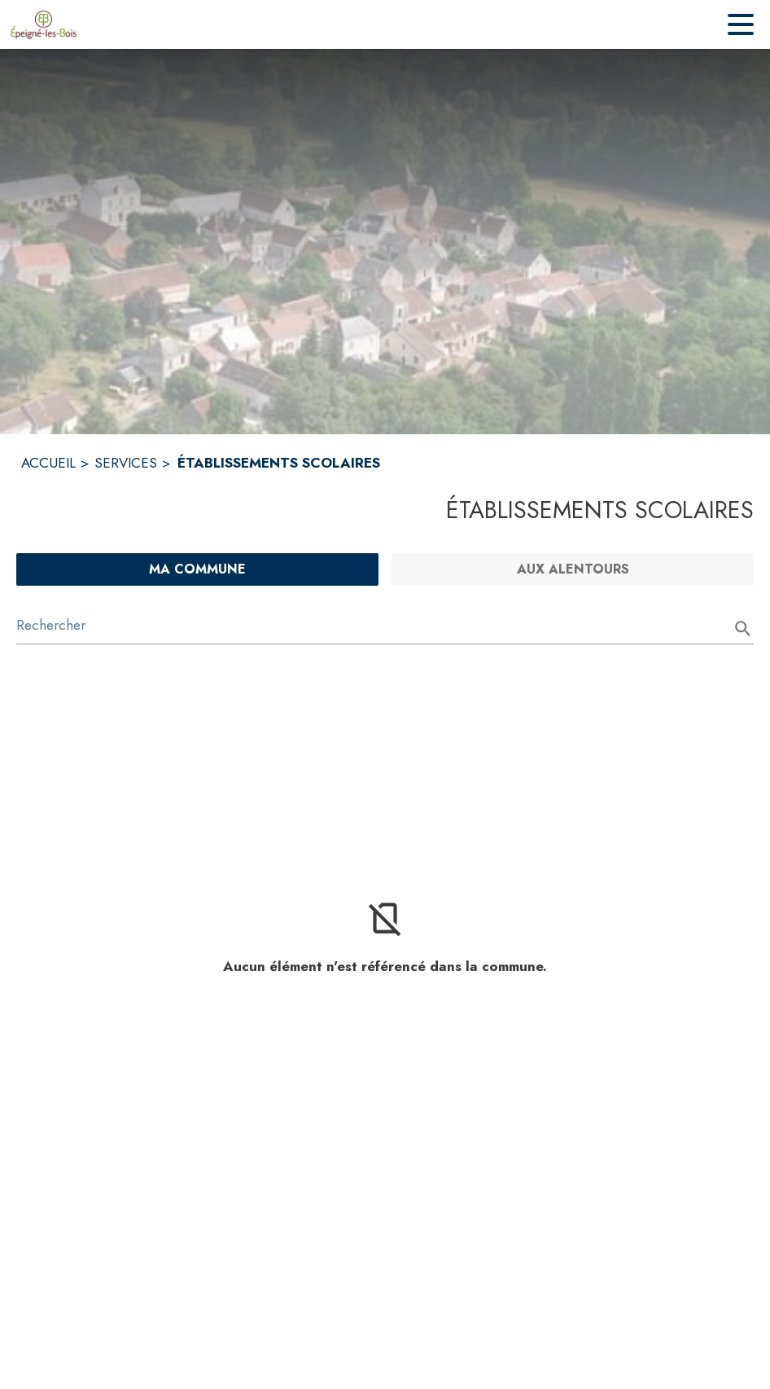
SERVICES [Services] (125, 463)
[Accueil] (43, 24)
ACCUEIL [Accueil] (48, 463)
